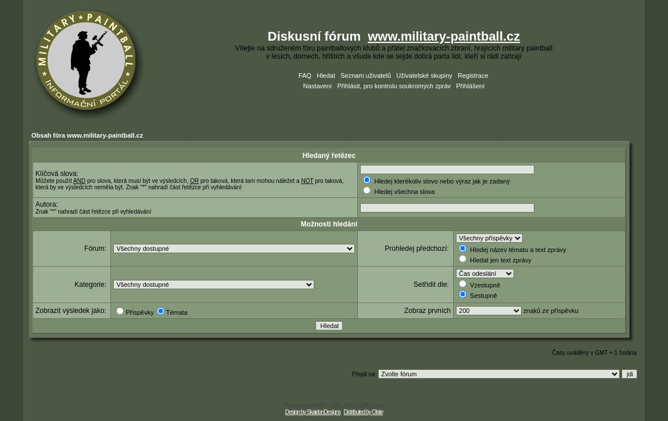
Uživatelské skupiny (424, 75)
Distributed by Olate (363, 412)
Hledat (326, 75)
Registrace (473, 75)
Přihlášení (470, 85)
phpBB (317, 405)
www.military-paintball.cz (444, 36)
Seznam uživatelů (365, 75)
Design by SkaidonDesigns (313, 412)
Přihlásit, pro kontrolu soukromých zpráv (394, 85)
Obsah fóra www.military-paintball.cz (87, 135)
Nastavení (317, 85)
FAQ (305, 75)
